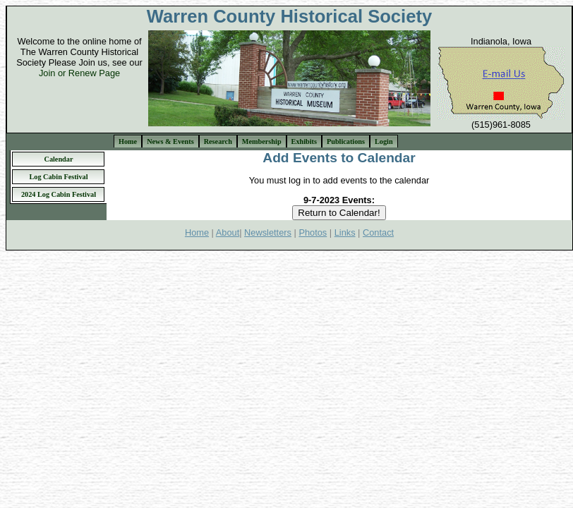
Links (345, 232)
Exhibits (304, 141)
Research (218, 141)
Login (384, 141)
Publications (346, 141)
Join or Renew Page (79, 73)
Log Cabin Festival (58, 177)
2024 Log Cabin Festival (58, 194)
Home (128, 141)
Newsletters (267, 232)
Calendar (58, 159)
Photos (312, 232)
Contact (378, 232)
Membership (262, 141)
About (227, 232)
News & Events (170, 141)
